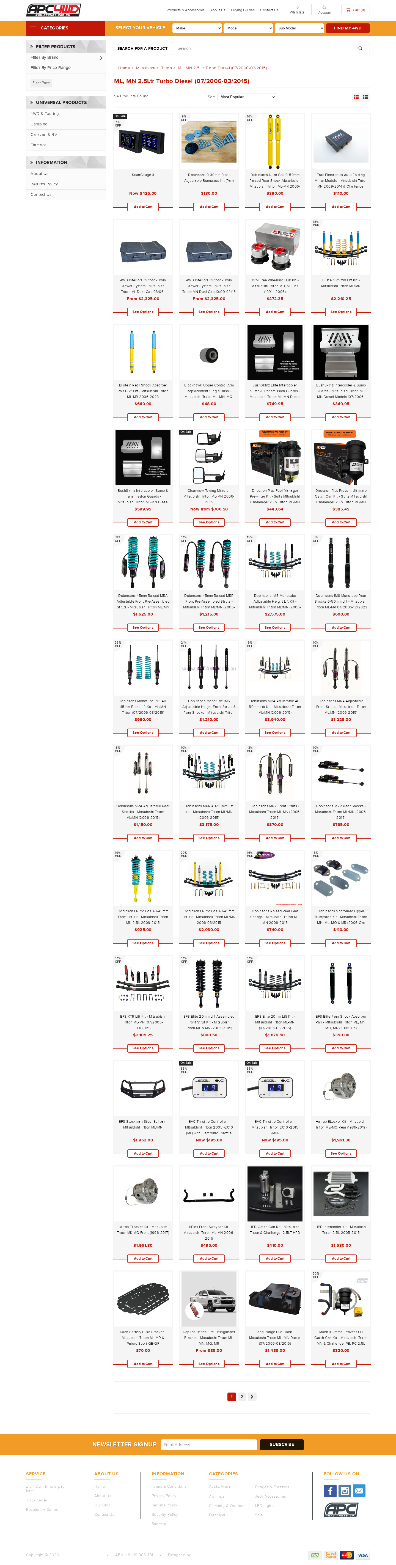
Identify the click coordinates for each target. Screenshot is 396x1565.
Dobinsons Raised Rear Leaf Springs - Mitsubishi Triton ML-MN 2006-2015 (275, 917)
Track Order (36, 1500)
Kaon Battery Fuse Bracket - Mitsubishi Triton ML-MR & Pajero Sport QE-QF (143, 1338)
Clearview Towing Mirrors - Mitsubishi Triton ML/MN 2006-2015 (209, 496)
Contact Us (269, 10)
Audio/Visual (220, 1486)
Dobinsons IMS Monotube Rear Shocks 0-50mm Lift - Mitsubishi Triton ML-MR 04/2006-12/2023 (341, 601)
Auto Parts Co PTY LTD (81, 1555)
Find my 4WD (348, 28)
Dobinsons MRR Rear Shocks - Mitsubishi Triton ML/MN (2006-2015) (341, 812)
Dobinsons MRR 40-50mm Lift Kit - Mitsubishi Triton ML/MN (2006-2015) (209, 812)
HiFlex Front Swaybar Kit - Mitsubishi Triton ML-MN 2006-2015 (209, 1233)
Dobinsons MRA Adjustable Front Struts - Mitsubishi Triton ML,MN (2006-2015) (341, 707)
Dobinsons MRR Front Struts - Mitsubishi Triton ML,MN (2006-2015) (275, 812)
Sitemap (159, 1524)
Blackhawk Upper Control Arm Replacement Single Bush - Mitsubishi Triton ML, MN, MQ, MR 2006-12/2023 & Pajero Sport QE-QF (209, 397)
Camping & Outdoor (227, 1506)
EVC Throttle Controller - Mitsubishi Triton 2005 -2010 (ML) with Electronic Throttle (209, 1127)
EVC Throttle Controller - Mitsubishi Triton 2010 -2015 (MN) (275, 1127)
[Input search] (271, 48)
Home (99, 1486)
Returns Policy (44, 184)
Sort (211, 97)
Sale (259, 1515)
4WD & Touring (45, 113)
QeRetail (200, 1555)
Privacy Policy (164, 1496)
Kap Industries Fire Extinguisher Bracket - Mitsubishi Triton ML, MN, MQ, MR (209, 1338)
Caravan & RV (44, 134)
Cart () (355, 10)
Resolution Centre (42, 1510)
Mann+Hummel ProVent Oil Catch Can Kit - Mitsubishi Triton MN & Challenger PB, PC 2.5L (341, 1338)
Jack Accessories (270, 1496)
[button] (66, 58)
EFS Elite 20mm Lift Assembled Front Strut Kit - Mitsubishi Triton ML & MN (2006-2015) (209, 1022)
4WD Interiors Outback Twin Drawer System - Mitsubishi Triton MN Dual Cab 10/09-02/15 (209, 286)
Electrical (39, 145)
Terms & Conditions (169, 1486)
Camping (39, 124)
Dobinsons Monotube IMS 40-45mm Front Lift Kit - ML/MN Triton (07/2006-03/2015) (143, 707)
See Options (143, 312)
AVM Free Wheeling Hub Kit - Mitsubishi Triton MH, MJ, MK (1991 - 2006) (275, 286)
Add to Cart (143, 207)
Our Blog (102, 1505)
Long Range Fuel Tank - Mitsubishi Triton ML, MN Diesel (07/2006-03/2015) (275, 1338)
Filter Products (56, 47)
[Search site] (360, 48)
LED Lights (264, 1506)
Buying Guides (243, 10)
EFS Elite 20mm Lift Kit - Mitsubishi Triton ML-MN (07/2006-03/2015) (275, 1022)
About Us (218, 10)
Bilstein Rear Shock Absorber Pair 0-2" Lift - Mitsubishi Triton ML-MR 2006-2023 (143, 391)
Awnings (216, 1496)
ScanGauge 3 (143, 175)
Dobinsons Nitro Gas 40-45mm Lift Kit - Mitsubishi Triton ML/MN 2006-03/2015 (209, 917)
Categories (54, 28)
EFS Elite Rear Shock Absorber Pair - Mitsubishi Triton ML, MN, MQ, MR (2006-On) (341, 1022)
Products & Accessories (186, 10)
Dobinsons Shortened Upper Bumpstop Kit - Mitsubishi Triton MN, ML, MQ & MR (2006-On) (341, 917)
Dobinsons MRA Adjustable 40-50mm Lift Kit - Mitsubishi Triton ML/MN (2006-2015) (275, 707)
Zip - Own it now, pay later (45, 1488)
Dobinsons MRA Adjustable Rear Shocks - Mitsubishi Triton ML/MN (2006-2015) (143, 812)
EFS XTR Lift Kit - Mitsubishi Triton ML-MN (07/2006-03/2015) (143, 1022)
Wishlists (297, 12)
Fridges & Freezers (272, 1487)
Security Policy (165, 1514)
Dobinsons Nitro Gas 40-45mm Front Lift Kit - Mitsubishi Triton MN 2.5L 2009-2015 (143, 917)
